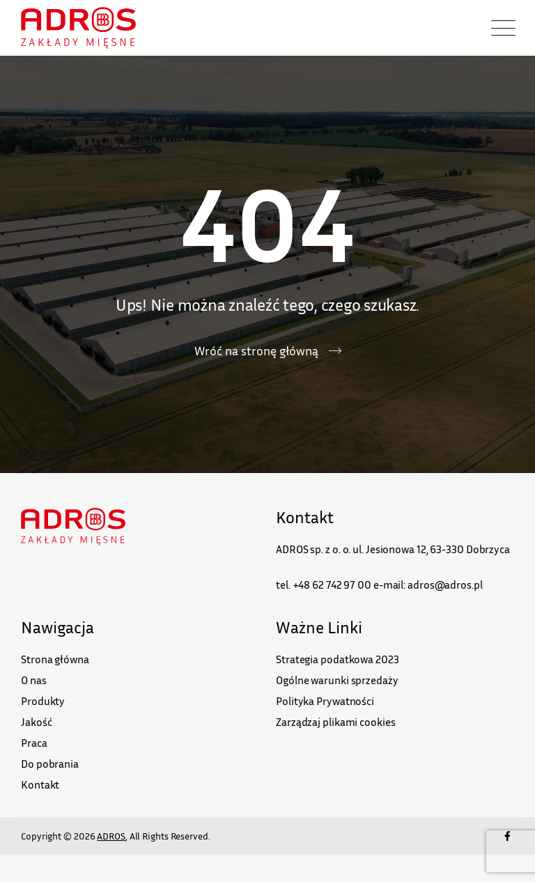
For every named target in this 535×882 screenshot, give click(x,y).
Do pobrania (50, 764)
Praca (34, 743)
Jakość (36, 722)
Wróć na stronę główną (256, 350)
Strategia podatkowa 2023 (337, 659)
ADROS (111, 836)
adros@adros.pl (445, 584)
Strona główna (55, 659)
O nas (34, 680)
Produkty (43, 701)
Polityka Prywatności (325, 701)
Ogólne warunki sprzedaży (337, 680)
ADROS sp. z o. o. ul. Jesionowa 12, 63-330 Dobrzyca (393, 549)
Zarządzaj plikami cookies (336, 722)
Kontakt (40, 784)
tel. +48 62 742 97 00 (323, 584)
